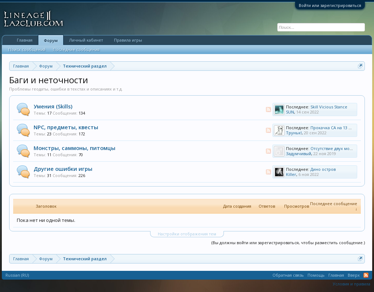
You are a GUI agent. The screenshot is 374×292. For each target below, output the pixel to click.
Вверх (354, 275)
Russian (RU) (17, 275)
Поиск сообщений (27, 49)
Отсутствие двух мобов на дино (342, 148)
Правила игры (128, 40)
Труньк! (294, 132)
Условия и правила (351, 284)
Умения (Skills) (53, 106)
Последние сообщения (76, 49)
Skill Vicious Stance (328, 107)
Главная (25, 40)
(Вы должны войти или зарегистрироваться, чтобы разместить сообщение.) (288, 242)
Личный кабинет (86, 40)
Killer (291, 174)
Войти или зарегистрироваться (330, 5)
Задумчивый (298, 153)
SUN (290, 112)
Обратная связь (288, 275)
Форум (51, 40)
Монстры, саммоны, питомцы (74, 147)
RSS (268, 109)
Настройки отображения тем (187, 234)
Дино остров (323, 169)
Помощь (316, 275)
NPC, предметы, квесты (66, 127)
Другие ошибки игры (63, 168)
